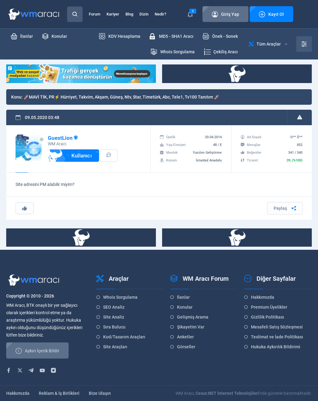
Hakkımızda (262, 297)
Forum (94, 14)
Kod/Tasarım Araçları (124, 336)
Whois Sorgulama (120, 297)
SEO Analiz (114, 307)
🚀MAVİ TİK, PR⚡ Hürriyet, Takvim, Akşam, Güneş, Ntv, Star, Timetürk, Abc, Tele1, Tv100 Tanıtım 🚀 (121, 97)
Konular (185, 307)
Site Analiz (113, 317)
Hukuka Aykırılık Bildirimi (275, 346)
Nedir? (160, 14)
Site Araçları (115, 346)
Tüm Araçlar (268, 44)
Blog (129, 14)
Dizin (143, 14)
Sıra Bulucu (114, 326)
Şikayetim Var (190, 326)
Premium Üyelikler (269, 307)
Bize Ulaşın (100, 393)
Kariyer (113, 14)
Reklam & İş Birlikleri (59, 393)
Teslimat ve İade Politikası (277, 336)
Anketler (185, 336)
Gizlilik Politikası (267, 317)
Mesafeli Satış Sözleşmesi (277, 326)
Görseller (186, 346)
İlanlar (183, 297)
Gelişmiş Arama (192, 317)
